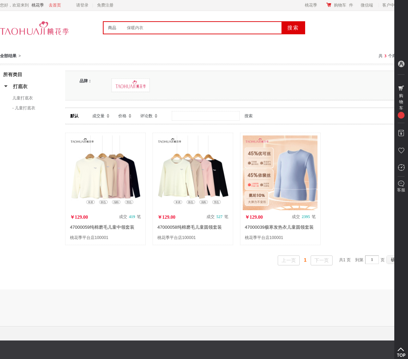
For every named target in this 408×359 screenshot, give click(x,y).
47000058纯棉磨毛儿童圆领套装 (189, 227)
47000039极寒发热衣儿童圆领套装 (279, 227)
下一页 (321, 260)
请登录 (82, 5)
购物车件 (343, 5)
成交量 (98, 115)
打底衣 (20, 86)
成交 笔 (130, 216)
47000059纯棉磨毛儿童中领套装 (102, 227)
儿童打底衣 (22, 98)
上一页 (288, 260)
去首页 (55, 5)
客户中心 (392, 5)
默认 (74, 115)
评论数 (146, 115)
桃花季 (311, 5)
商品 (112, 27)
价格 (122, 115)
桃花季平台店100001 (89, 237)
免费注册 (105, 5)
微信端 (367, 5)
